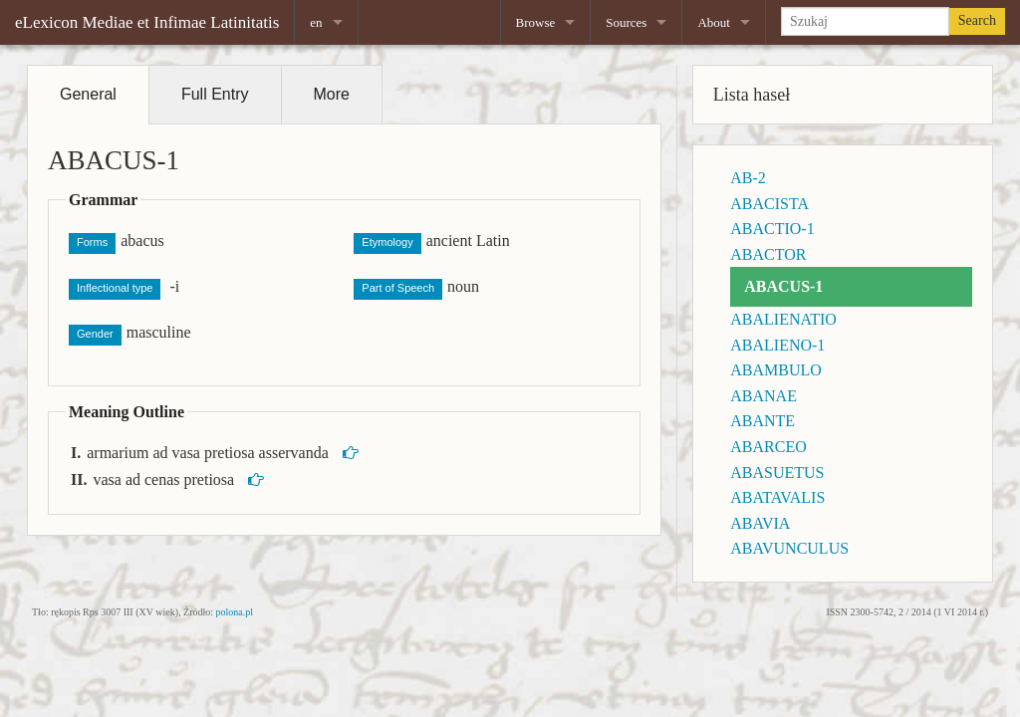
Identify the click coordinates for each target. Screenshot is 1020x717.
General (88, 94)
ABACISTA (769, 203)
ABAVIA (760, 523)
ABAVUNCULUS (789, 548)
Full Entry (215, 94)
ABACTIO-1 (772, 228)
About (713, 22)
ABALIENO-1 (777, 345)
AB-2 (748, 177)
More (332, 94)
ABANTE (762, 420)
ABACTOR (768, 254)
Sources (626, 22)
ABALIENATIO (783, 319)
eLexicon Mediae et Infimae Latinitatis (147, 22)
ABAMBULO (776, 369)
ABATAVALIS (777, 497)
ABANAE (763, 395)
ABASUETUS (777, 472)
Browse (536, 22)
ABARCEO (768, 446)
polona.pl (235, 611)
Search (977, 20)
